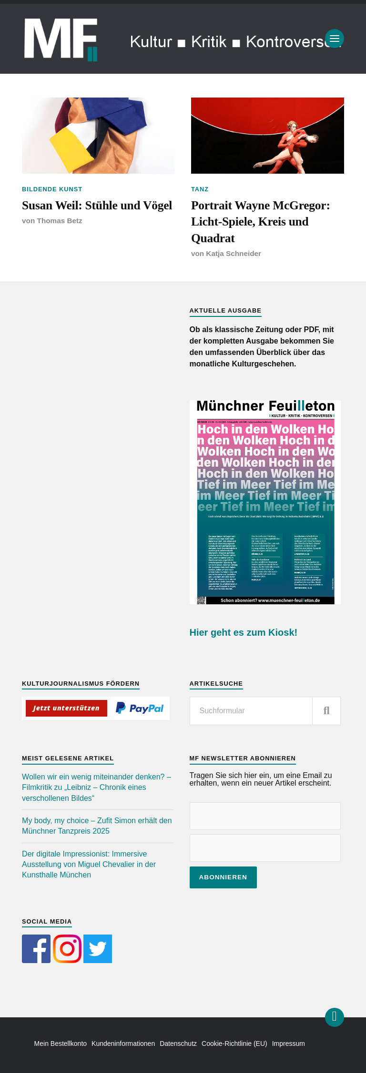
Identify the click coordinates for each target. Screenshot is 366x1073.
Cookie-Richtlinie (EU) (234, 1043)
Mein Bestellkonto (60, 1043)
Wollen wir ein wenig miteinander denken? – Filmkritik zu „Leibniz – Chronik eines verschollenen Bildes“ (96, 787)
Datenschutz (178, 1043)
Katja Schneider (233, 253)
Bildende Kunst (52, 189)
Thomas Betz (59, 221)
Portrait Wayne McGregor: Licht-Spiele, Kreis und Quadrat (260, 221)
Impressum (288, 1043)
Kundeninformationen (123, 1043)
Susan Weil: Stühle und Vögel (97, 205)
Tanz (200, 189)
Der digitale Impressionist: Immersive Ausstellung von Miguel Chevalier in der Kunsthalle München (89, 864)
